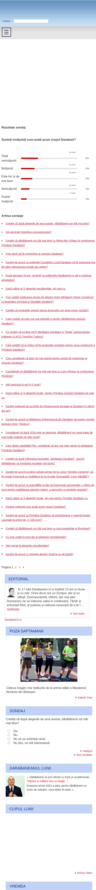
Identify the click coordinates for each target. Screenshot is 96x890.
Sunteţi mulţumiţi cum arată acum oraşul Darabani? (36, 506)
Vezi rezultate (84, 754)
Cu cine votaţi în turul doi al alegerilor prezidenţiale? (36, 537)
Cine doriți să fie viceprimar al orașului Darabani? (35, 253)
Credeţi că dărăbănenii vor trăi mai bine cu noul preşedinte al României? (48, 528)
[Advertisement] (36, 77)
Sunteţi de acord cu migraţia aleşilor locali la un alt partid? (40, 554)
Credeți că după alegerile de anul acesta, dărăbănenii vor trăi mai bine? (48, 223)
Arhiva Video (84, 872)
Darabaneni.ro (20, 9)
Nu (15, 735)
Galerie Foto (85, 697)
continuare (13, 609)
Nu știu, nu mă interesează (31, 743)
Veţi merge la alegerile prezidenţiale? (27, 545)
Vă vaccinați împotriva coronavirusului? (29, 232)
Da (15, 731)
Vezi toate (78, 613)
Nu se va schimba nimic (29, 739)
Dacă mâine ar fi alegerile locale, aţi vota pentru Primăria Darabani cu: (47, 498)
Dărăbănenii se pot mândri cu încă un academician (58, 779)
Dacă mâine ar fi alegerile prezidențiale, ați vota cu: (36, 288)
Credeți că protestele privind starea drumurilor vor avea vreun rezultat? (47, 310)
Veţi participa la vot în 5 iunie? (23, 384)
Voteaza (87, 751)
